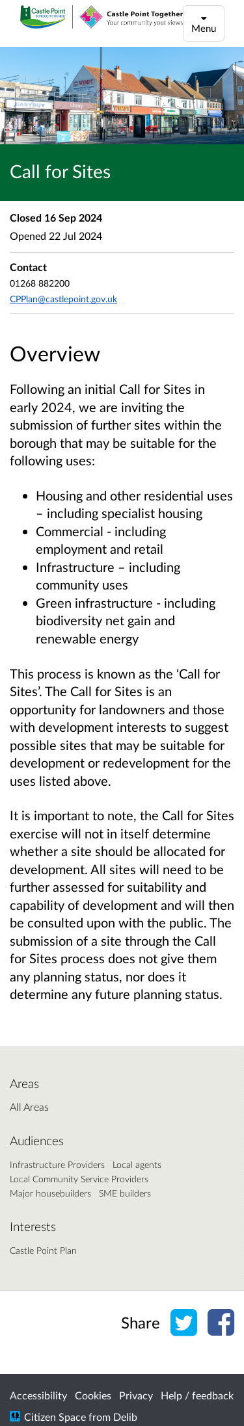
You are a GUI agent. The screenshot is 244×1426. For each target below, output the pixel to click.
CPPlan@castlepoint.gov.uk (63, 298)
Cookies (93, 1395)
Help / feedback (197, 1395)
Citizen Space (55, 1416)
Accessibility (38, 1395)
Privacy (136, 1395)
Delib (125, 1416)
